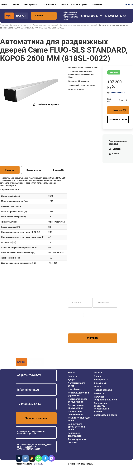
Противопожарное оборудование (77, 400)
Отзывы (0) (58, 170)
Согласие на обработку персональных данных (101, 407)
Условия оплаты (118, 93)
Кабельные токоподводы (75, 434)
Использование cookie (105, 415)
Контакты (97, 4)
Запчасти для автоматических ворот (76, 427)
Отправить (92, 338)
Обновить (73, 311)
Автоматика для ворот (21, 25)
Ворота (71, 372)
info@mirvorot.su (28, 389)
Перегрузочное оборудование (76, 406)
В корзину (119, 110)
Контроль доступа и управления (78, 394)
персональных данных (78, 328)
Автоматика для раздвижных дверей (78, 25)
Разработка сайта (24, 464)
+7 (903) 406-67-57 (29, 404)
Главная (3, 4)
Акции (16, 4)
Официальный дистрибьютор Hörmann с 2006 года (71, 15)
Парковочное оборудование (75, 413)
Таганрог (129, 4)
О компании (48, 4)
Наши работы (30, 4)
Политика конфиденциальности (105, 398)
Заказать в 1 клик (118, 119)
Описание (9, 170)
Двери (71, 379)
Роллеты (72, 376)
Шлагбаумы (74, 389)
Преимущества (33, 170)
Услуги (62, 4)
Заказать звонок (36, 418)
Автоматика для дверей (46, 25)
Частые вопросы (79, 4)
